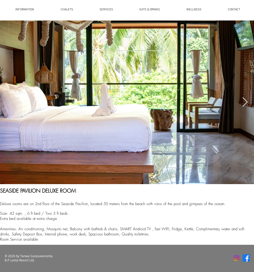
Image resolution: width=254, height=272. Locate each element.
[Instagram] (236, 258)
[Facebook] (246, 258)
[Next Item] (245, 102)
